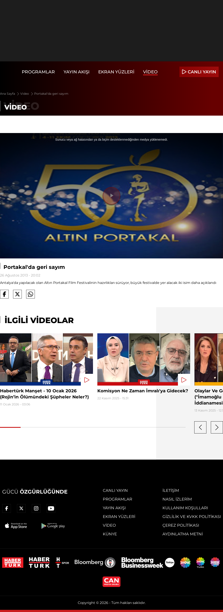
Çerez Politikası (180, 525)
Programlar (38, 71)
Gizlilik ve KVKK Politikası (191, 516)
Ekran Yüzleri (116, 71)
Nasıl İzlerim (177, 499)
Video (150, 71)
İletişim (170, 490)
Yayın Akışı (77, 71)
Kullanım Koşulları (185, 508)
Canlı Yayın (115, 490)
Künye (110, 534)
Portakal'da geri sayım (51, 94)
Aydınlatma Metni (182, 534)
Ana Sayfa (10, 94)
